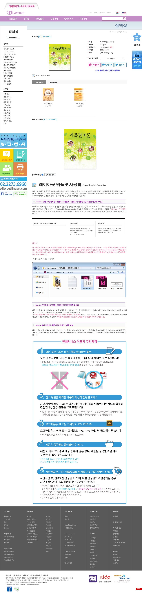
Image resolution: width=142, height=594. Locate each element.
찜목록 (92, 552)
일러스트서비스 (8, 557)
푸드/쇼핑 (6, 99)
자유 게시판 (68, 554)
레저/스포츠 (7, 107)
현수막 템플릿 (8, 76)
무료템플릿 (39, 19)
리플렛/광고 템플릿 (9, 54)
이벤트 (66, 560)
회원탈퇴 (92, 564)
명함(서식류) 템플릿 (10, 62)
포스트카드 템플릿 (9, 65)
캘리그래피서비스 (9, 554)
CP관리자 (92, 567)
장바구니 (92, 549)
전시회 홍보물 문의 (9, 560)
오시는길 (6, 528)
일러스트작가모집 (69, 542)
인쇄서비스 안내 (94, 516)
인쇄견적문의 (93, 525)
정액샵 (26, 19)
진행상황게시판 (94, 528)
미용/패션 (6, 113)
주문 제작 (54, 19)
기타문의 (115, 563)
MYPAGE (102, 12)
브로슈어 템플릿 (8, 51)
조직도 (6, 525)
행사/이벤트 (7, 121)
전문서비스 (7, 96)
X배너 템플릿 (7, 73)
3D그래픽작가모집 (70, 545)
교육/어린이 (7, 102)
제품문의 (115, 554)
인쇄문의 (92, 522)
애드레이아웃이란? (9, 537)
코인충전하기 (93, 543)
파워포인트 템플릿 (9, 67)
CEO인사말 (7, 519)
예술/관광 (6, 110)
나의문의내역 (93, 561)
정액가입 (67, 519)
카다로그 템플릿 (8, 49)
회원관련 (115, 531)
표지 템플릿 (7, 70)
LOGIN (90, 12)
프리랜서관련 (116, 545)
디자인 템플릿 (12, 19)
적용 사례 (83, 19)
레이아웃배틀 (68, 563)
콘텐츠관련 (116, 534)
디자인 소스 (7, 78)
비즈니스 (6, 94)
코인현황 (92, 541)
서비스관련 (116, 540)
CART (109, 12)
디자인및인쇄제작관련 (119, 543)
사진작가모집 (68, 540)
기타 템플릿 (7, 84)
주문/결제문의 (117, 557)
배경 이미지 (7, 81)
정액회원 (92, 558)
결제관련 (115, 537)
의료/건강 (6, 105)
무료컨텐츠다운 (69, 528)
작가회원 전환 (93, 555)
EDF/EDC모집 (68, 537)
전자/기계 (6, 115)
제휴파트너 (7, 540)
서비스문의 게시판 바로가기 (44, 259)
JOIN (95, 12)
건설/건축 (6, 118)
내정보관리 (93, 538)
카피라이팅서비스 (9, 551)
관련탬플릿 (54, 82)
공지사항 (116, 516)
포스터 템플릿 (8, 59)
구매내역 (92, 546)
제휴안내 (6, 543)
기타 (4, 123)
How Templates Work (43, 76)
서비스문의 (116, 560)
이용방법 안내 (117, 522)
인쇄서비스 (68, 19)
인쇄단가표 (93, 519)
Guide (66, 557)
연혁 (5, 522)
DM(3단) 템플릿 (8, 57)
